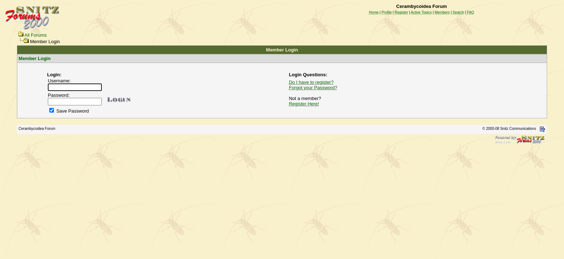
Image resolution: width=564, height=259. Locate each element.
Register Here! (304, 103)
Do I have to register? (311, 82)
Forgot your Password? (313, 87)
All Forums (35, 35)
